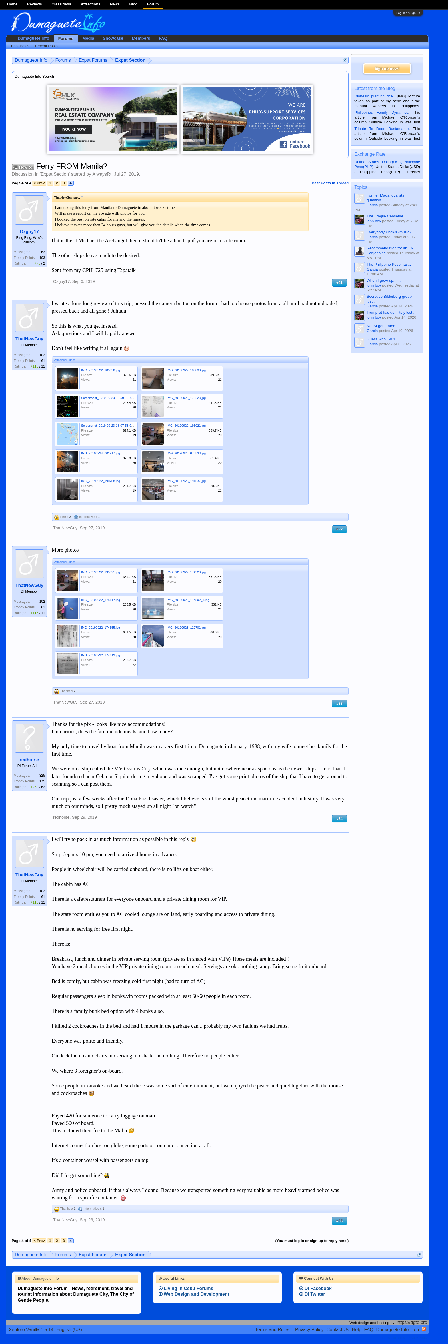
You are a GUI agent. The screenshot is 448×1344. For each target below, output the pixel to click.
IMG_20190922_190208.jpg (100, 481)
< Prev (39, 183)
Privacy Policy (309, 1329)
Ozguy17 (29, 231)
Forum (153, 4)
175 (42, 781)
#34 (339, 818)
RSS (424, 1329)
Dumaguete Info (33, 38)
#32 (339, 529)
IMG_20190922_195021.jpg (186, 425)
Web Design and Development (194, 1294)
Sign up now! (387, 68)
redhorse (29, 759)
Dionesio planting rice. (374, 96)
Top (415, 1329)
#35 (339, 1221)
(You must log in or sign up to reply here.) (312, 1241)
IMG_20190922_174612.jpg (100, 655)
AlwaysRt (101, 174)
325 (42, 776)
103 (42, 258)
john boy (374, 221)
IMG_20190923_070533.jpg (186, 453)
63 (43, 252)
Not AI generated (381, 326)
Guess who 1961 (381, 339)
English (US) (69, 1329)
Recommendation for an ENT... (393, 248)
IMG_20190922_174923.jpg (186, 572)
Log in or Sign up (408, 13)
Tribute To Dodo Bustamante (381, 129)
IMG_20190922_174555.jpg (100, 627)
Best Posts (20, 46)
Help (356, 1329)
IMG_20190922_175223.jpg (186, 398)
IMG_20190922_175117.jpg (100, 600)
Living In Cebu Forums (186, 1288)
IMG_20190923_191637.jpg (186, 481)
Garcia (372, 205)
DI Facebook (315, 1288)
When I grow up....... (384, 280)
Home (12, 4)
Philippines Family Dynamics (381, 112)
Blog (133, 4)
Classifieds (61, 4)
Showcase (113, 38)
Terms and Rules (272, 1329)
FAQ (163, 38)
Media (88, 38)
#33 (339, 703)
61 (43, 361)
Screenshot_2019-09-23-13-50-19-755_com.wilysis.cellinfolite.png (127, 398)
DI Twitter (312, 1294)
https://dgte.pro (412, 1322)
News (115, 4)
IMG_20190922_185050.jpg (100, 370)
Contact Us (338, 1329)
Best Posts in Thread (330, 183)
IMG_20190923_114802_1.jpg (188, 600)
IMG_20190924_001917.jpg (100, 453)
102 (42, 355)
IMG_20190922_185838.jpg (186, 370)
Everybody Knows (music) (389, 232)
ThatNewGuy (29, 338)
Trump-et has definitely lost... (391, 312)
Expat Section (55, 174)
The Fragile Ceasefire (385, 216)
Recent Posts (46, 46)
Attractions (91, 4)
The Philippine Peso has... (389, 264)
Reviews (34, 4)
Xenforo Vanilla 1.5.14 (31, 1329)
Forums (65, 38)
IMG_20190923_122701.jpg (186, 627)
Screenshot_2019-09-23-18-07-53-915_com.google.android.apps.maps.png (134, 425)
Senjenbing (376, 253)
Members (141, 38)
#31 (339, 283)
